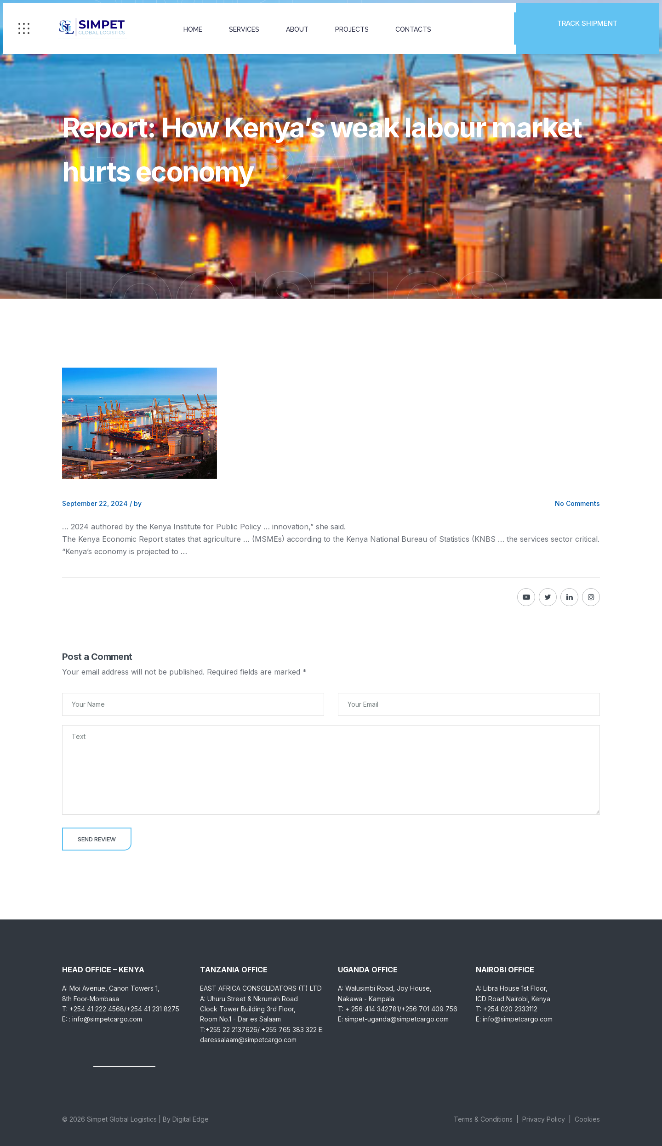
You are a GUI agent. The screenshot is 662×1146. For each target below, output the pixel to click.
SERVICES (246, 30)
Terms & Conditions (483, 1119)
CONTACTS (415, 30)
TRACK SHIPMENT (586, 28)
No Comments (577, 503)
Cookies (587, 1119)
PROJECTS (354, 30)
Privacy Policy (543, 1119)
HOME (194, 30)
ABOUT (299, 30)
